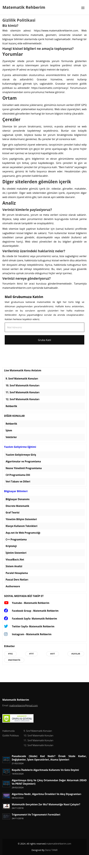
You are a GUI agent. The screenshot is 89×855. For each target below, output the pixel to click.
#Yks (10, 653)
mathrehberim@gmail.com (23, 705)
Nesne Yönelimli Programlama (24, 468)
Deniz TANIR (51, 850)
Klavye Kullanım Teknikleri (21, 526)
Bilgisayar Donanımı (17, 499)
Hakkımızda (8, 730)
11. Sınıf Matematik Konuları (22, 392)
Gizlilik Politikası (10, 735)
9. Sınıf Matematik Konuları (22, 378)
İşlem (9, 430)
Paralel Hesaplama (17, 573)
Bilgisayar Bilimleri (16, 491)
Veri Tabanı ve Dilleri (18, 481)
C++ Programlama (16, 539)
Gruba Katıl (44, 340)
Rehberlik (11, 406)
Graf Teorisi (12, 512)
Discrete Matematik (17, 505)
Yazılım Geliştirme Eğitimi (20, 447)
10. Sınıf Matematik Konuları (22, 385)
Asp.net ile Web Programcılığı (23, 532)
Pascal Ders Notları (17, 579)
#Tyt (31, 653)
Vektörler (11, 437)
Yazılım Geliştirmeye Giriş (21, 454)
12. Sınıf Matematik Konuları (22, 399)
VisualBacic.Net (15, 559)
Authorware (13, 586)
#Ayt (52, 653)
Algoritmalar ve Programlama (23, 461)
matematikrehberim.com (58, 843)
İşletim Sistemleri (16, 552)
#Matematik (14, 660)
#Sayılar (75, 653)
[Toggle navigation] (82, 8)
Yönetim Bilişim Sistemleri (21, 519)
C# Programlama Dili (18, 474)
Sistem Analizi (14, 566)
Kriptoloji (11, 546)
